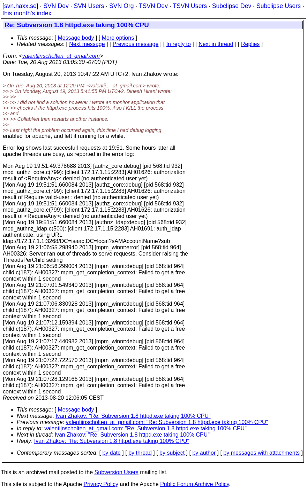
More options (118, 38)
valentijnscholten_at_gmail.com (61, 56)
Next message (87, 44)
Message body (76, 38)
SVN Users (89, 5)
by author (204, 453)
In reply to (178, 44)
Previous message (136, 44)
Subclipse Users (278, 5)
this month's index (26, 13)
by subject (172, 453)
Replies (250, 44)
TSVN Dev (153, 5)
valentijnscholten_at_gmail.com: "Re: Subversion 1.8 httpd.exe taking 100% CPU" (167, 422)
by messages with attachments (261, 453)
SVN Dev (55, 5)
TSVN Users (190, 5)
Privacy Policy (100, 484)
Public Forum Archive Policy (194, 484)
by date (111, 453)
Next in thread (216, 44)
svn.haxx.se (20, 5)
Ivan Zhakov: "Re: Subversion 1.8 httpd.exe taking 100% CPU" (133, 416)
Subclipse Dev (231, 5)
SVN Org (121, 5)
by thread (140, 453)
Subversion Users (116, 472)
